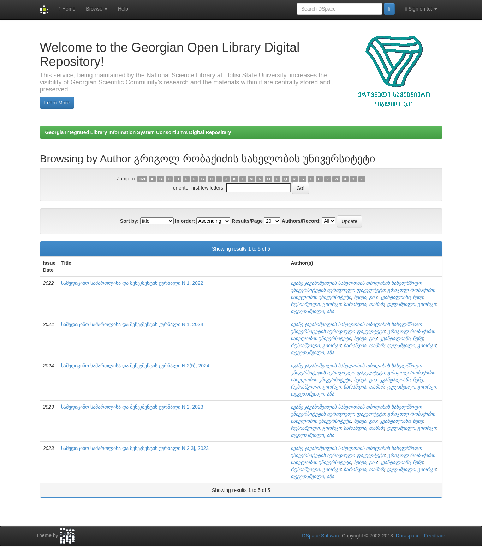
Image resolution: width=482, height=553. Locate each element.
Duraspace (408, 536)
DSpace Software (321, 536)
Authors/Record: (301, 221)
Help (123, 9)
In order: (185, 221)
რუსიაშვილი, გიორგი (316, 304)
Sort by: (129, 221)
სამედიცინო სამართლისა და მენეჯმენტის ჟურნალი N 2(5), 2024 (135, 365)
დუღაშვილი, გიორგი (411, 304)
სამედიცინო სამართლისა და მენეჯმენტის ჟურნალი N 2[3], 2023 (135, 448)
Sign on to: (421, 9)
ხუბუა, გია (365, 297)
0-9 (142, 179)
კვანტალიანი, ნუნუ (401, 297)
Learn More (57, 103)
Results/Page (247, 221)
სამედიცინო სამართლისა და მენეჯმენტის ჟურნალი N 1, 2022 (132, 283)
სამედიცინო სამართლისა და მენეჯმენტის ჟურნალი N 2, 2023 (132, 407)
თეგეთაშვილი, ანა (312, 311)
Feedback (435, 536)
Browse (96, 9)
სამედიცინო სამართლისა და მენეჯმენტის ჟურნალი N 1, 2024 (132, 324)
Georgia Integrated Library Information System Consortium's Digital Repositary (138, 132)
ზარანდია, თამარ (364, 304)
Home (67, 9)
